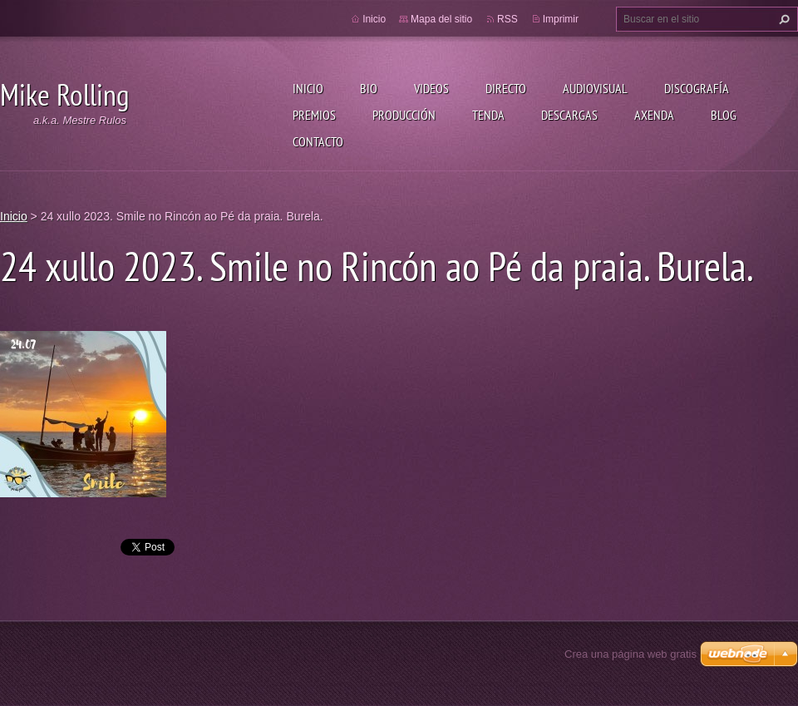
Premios (314, 114)
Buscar (782, 19)
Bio (368, 88)
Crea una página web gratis (630, 654)
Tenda (488, 114)
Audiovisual (595, 88)
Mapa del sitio (441, 19)
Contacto (318, 141)
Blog (723, 114)
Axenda (654, 114)
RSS (507, 19)
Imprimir (561, 19)
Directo (505, 88)
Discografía (696, 88)
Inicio (308, 88)
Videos (431, 88)
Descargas (569, 114)
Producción (404, 114)
